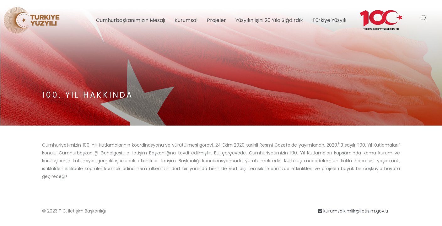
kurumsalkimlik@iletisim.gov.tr (353, 211)
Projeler (216, 20)
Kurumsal (186, 20)
